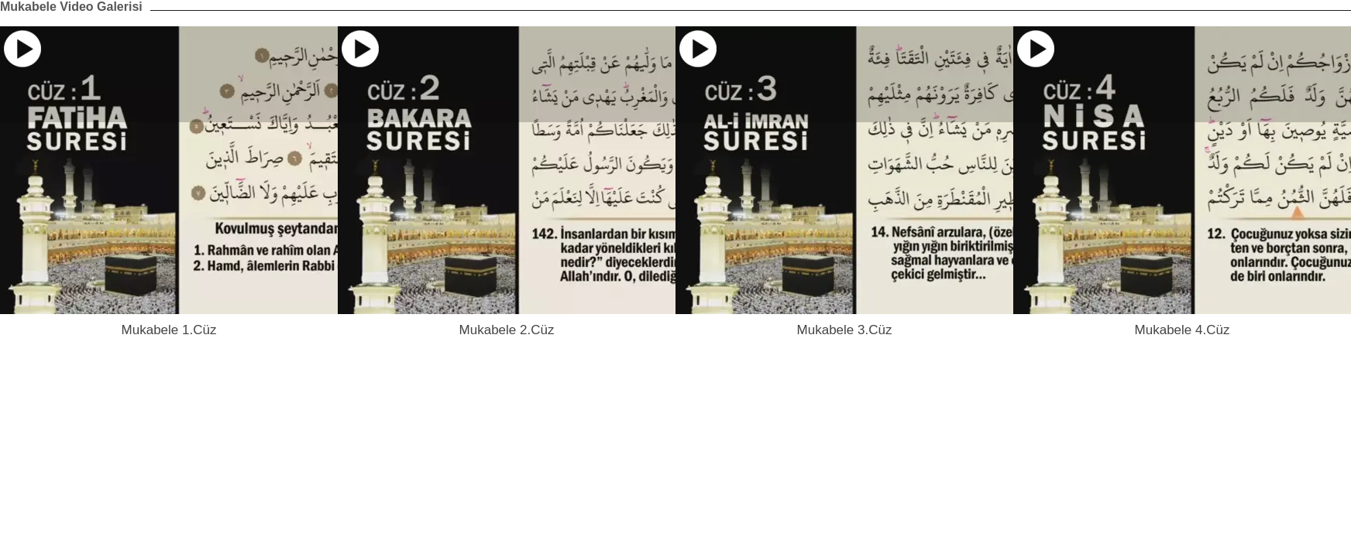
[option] (169, 182)
